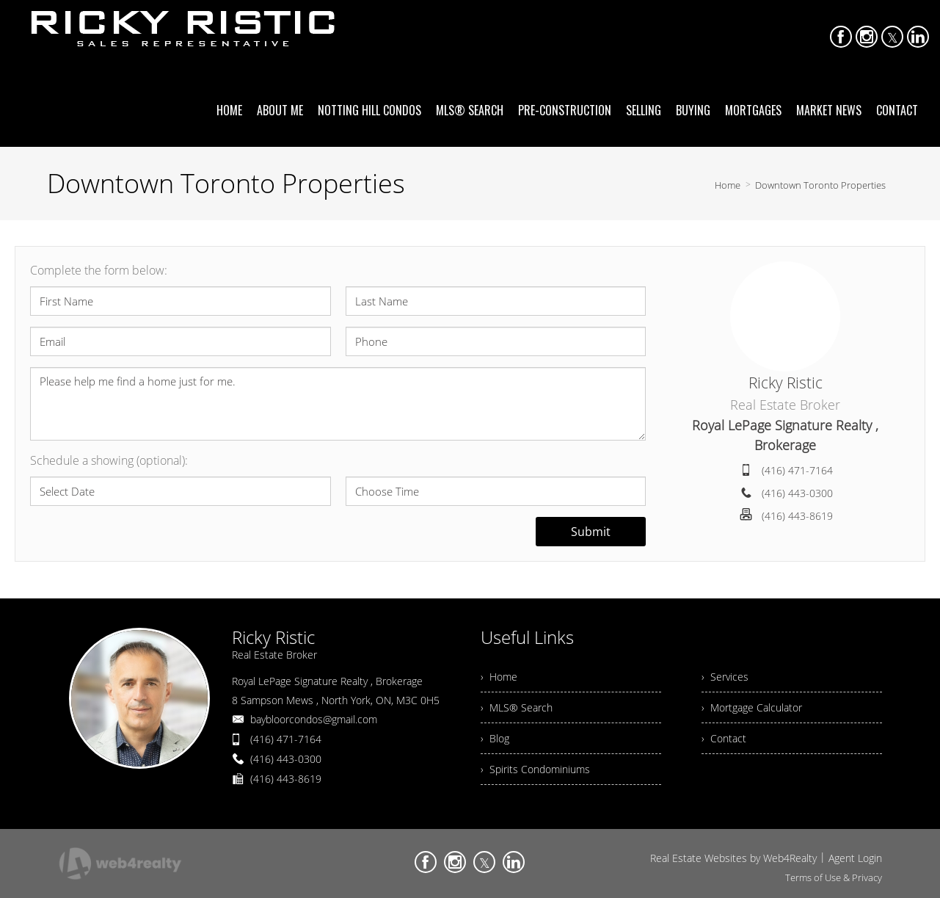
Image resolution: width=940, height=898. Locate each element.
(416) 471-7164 (797, 470)
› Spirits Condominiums (535, 769)
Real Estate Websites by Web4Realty (733, 858)
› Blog (495, 738)
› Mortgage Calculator (752, 707)
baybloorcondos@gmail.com (313, 719)
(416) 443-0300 (797, 493)
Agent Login (855, 858)
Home (727, 185)
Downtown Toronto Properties (820, 185)
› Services (725, 677)
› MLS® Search (517, 707)
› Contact (724, 738)
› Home (499, 677)
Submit (591, 532)
